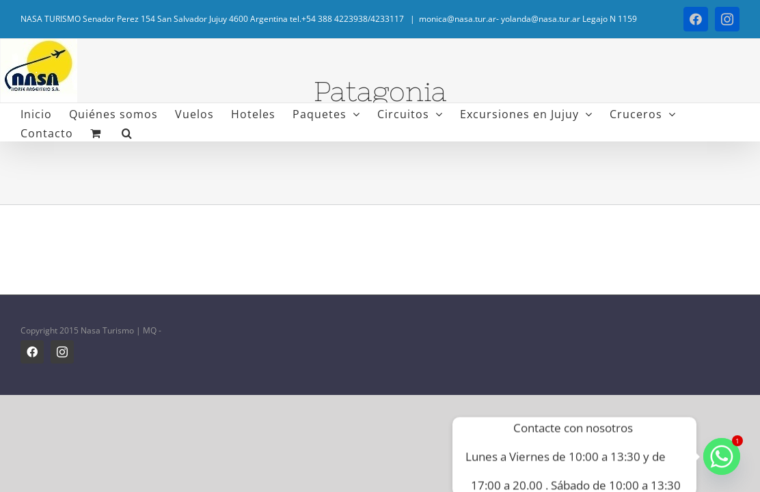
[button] (54, 131)
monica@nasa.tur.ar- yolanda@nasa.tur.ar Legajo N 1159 (528, 19)
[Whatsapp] (721, 456)
